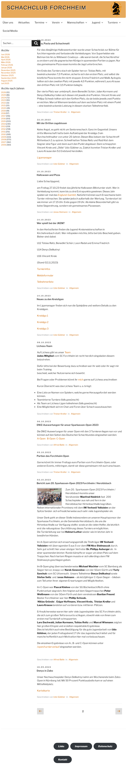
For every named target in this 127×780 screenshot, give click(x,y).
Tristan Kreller (60, 112)
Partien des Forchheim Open (53, 456)
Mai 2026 (5, 57)
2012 (3, 129)
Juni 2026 (5, 54)
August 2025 (6, 81)
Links (61, 746)
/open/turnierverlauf (48, 646)
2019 (3, 111)
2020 (3, 108)
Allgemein (75, 112)
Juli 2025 (5, 83)
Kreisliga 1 (42, 315)
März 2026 (5, 62)
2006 (3, 145)
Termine (41, 22)
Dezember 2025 (8, 70)
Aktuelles (24, 22)
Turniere (114, 22)
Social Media (10, 30)
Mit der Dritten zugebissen (52, 123)
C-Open (60, 438)
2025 (3, 95)
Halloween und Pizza (48, 175)
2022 (3, 103)
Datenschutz (105, 746)
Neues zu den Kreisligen (50, 299)
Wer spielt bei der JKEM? (51, 223)
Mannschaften (77, 22)
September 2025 (8, 78)
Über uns (8, 22)
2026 (3, 92)
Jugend (98, 22)
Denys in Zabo (45, 670)
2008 (3, 139)
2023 (3, 100)
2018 (3, 113)
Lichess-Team (44, 346)
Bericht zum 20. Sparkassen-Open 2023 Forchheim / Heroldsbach (74, 483)
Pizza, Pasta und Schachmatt (53, 43)
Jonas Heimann (60, 212)
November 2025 (8, 73)
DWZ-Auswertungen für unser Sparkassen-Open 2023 (67, 424)
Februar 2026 (7, 65)
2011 (3, 132)
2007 (3, 142)
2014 (3, 124)
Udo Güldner (59, 164)
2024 (3, 97)
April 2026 (5, 59)
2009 (3, 137)
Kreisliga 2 (42, 322)
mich (80, 379)
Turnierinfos (43, 269)
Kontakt (62, 759)
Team (68, 352)
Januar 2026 (6, 67)
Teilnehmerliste (45, 281)
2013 (3, 126)
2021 (3, 105)
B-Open (51, 438)
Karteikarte (43, 690)
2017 (3, 116)
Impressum (81, 746)
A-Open (41, 438)
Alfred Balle (58, 445)
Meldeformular (45, 275)
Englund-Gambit (67, 194)
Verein (57, 22)
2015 (3, 121)
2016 (3, 118)
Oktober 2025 (7, 75)
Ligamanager (44, 157)
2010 (3, 134)
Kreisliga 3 (42, 328)
